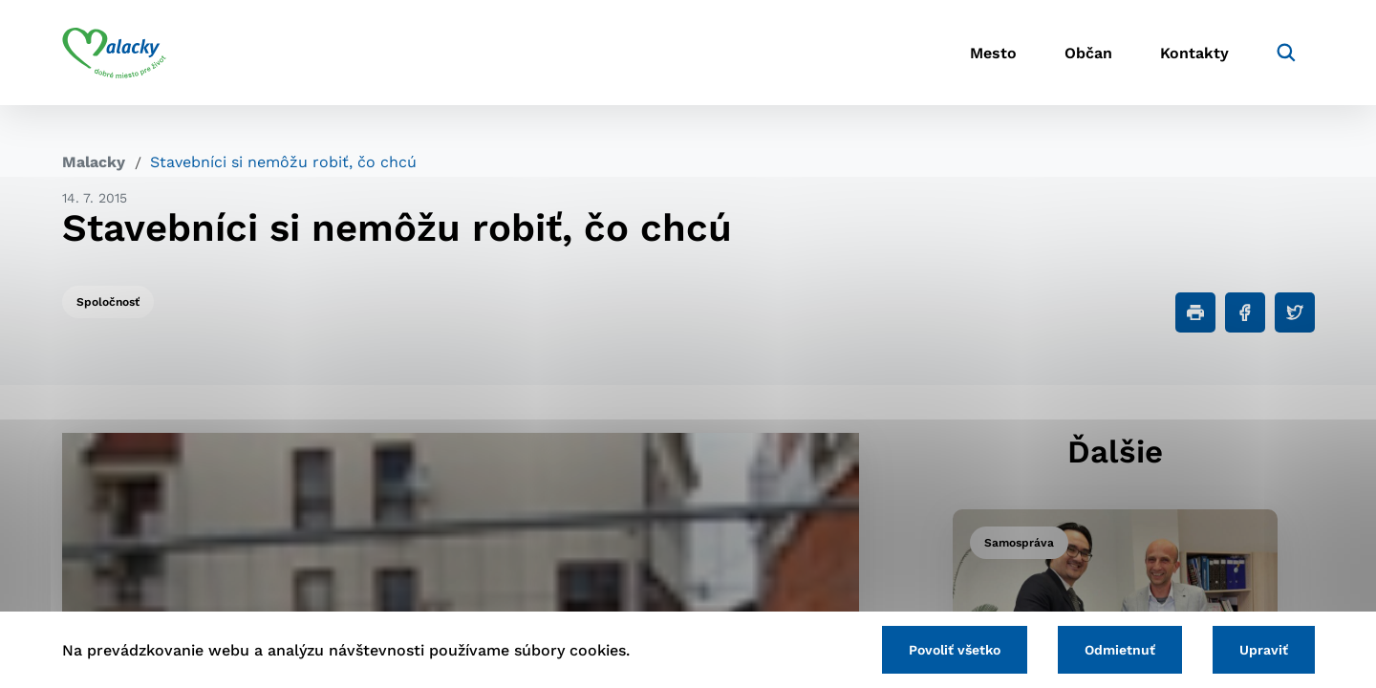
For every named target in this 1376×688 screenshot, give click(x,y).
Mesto (993, 53)
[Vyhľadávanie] (1286, 52)
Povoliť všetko (954, 649)
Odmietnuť (1120, 649)
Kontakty (1194, 53)
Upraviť (1263, 649)
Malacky (93, 162)
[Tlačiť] (1195, 312)
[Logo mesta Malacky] (114, 52)
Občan (1088, 53)
